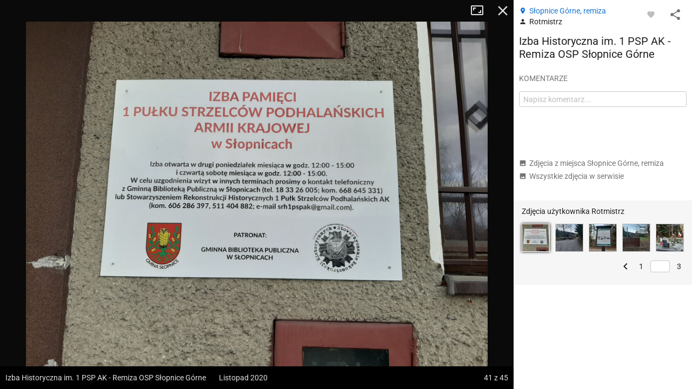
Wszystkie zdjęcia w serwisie (571, 176)
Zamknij (503, 11)
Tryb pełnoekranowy (481, 11)
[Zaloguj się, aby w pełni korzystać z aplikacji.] (651, 14)
